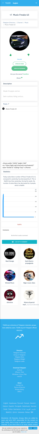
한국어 (15, 412)
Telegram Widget (19, 359)
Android (19, 370)
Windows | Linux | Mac (19, 374)
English (5, 403)
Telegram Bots (19, 357)
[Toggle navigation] (36, 3)
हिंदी (32, 412)
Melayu (27, 412)
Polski (5, 409)
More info (24, 432)
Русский (20, 403)
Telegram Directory (9, 22)
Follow (19, 59)
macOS (19, 376)
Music (26, 22)
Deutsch (33, 403)
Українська (13, 403)
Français (26, 403)
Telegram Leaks (19, 361)
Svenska (33, 406)
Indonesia (21, 412)
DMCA (20, 391)
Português (18, 406)
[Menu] (36, 190)
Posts (5, 104)
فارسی (33, 409)
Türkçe (10, 409)
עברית (24, 409)
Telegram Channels (19, 353)
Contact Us (19, 385)
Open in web (19, 64)
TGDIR (8, 3)
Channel (20, 22)
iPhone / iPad (19, 372)
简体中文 (9, 412)
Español (11, 406)
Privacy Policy (19, 389)
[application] (19, 204)
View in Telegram (19, 68)
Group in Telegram (20, 355)
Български (17, 409)
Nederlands (26, 406)
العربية (28, 409)
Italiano (5, 406)
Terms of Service (19, 387)
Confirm (26, 74)
